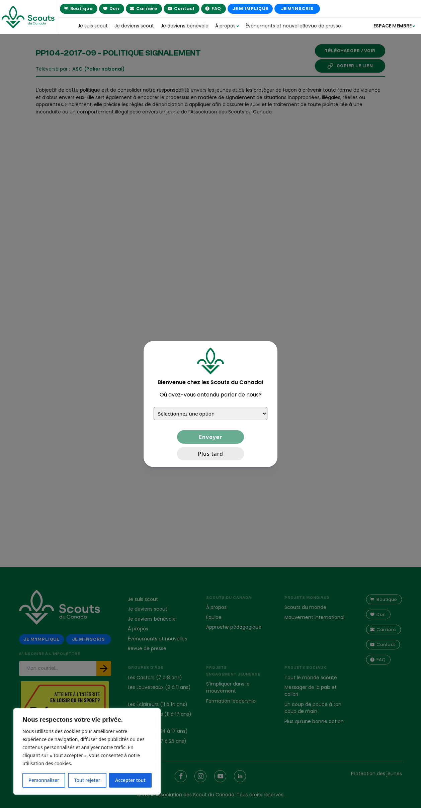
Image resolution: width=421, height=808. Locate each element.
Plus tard (210, 453)
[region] (87, 751)
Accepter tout (130, 780)
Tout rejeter (87, 780)
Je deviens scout (134, 25)
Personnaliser (43, 780)
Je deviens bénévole (184, 25)
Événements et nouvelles (271, 25)
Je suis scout (93, 25)
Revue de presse (322, 25)
